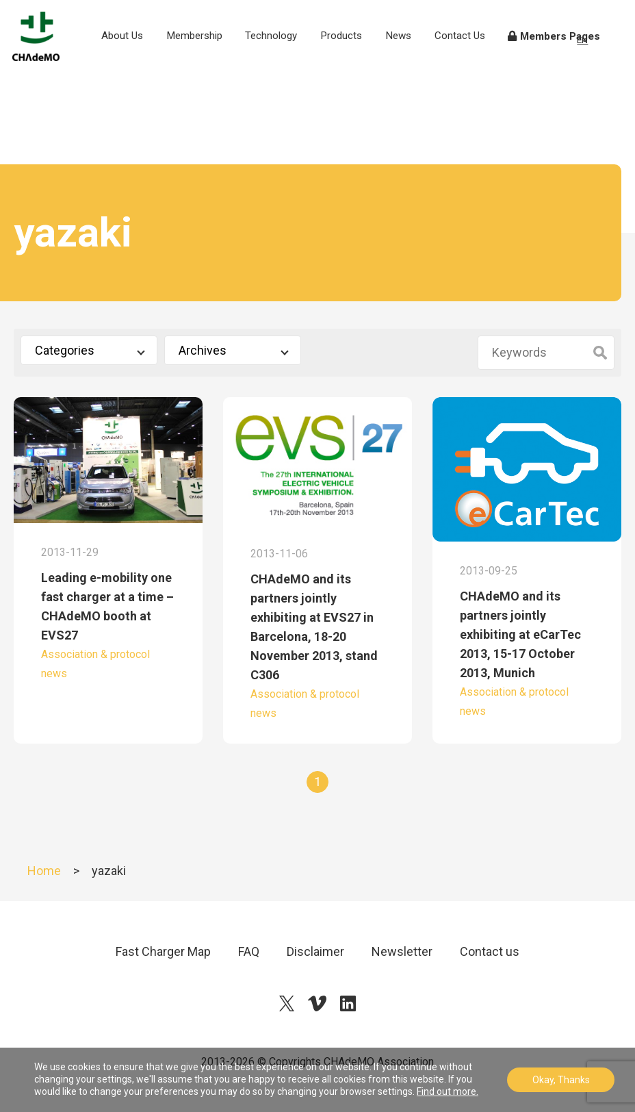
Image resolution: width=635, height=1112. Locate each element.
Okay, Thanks (561, 1079)
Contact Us (470, 61)
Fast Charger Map (163, 951)
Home (44, 870)
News (412, 53)
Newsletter (402, 951)
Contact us (489, 951)
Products (355, 53)
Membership (208, 53)
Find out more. (447, 1091)
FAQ (248, 951)
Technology (285, 53)
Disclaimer (315, 951)
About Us (137, 61)
